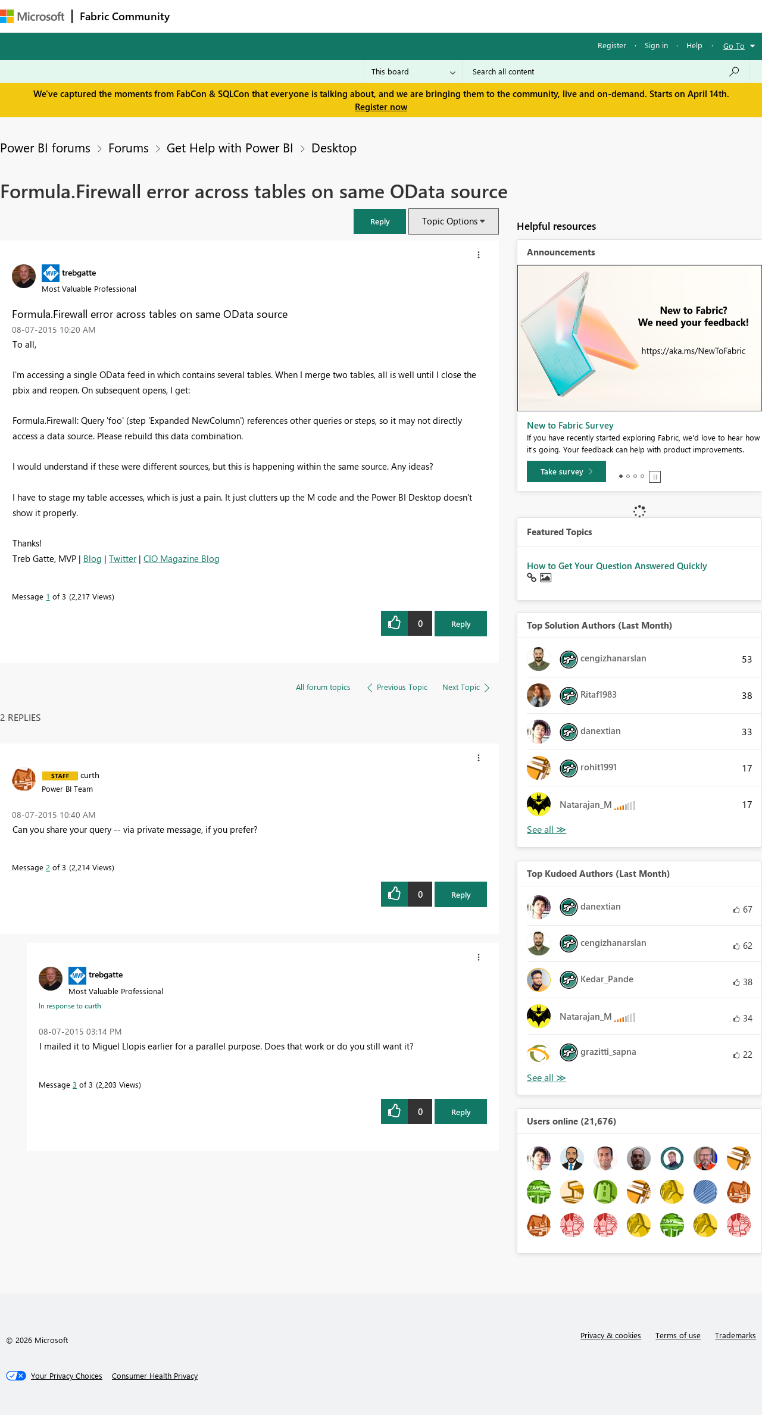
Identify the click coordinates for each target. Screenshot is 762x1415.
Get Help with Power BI (230, 147)
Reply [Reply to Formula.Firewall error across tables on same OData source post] (461, 624)
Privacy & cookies (610, 1335)
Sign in (656, 45)
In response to (70, 1005)
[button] (380, 221)
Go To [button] (734, 45)
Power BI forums (45, 147)
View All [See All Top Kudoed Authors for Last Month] (546, 1078)
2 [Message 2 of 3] (48, 867)
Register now (381, 107)
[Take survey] (566, 471)
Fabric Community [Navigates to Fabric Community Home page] (125, 16)
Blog (92, 558)
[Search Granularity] (413, 71)
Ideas (298, 16)
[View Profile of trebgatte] (79, 272)
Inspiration (249, 16)
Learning (450, 16)
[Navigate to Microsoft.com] (32, 16)
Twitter (122, 558)
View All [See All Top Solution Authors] (546, 829)
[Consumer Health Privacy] (155, 1375)
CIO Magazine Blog (181, 558)
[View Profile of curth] (89, 774)
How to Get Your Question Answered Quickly (617, 565)
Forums (197, 16)
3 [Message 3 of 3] (75, 1084)
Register (612, 45)
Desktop (334, 147)
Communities (351, 16)
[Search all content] (606, 71)
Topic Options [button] (449, 221)
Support (500, 16)
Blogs (404, 16)
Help (694, 45)
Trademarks (735, 1335)
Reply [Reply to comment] (461, 894)
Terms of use (678, 1335)
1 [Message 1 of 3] (48, 596)
